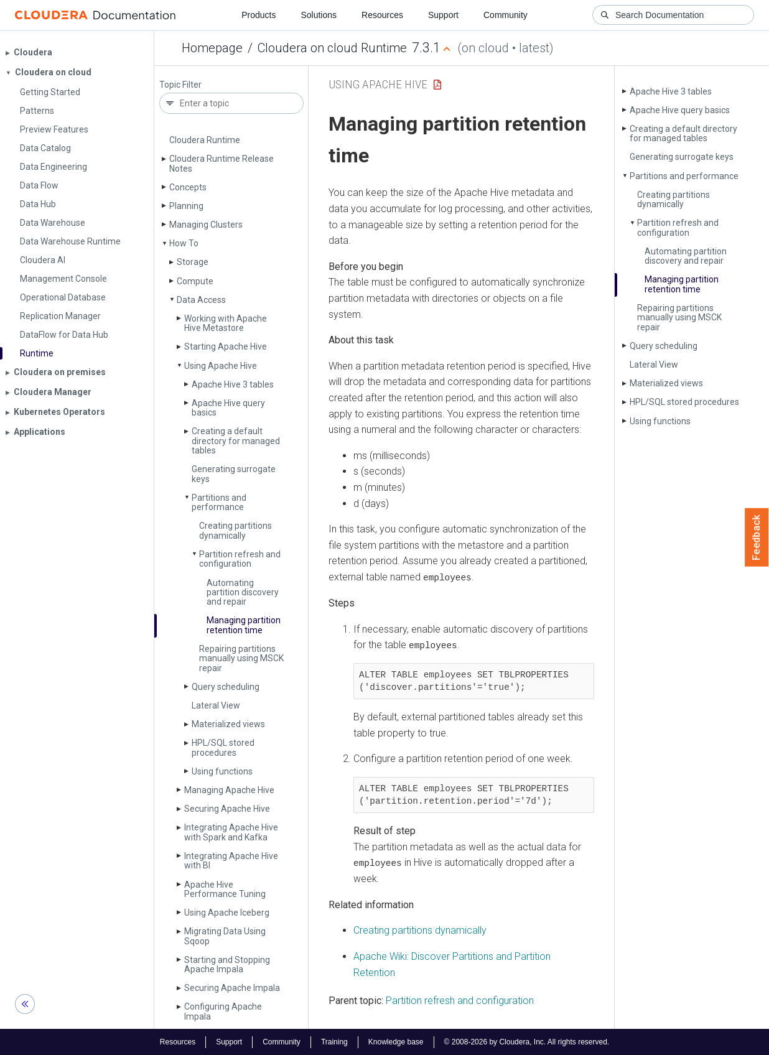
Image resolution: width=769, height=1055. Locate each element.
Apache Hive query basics (228, 407)
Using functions (222, 771)
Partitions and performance (219, 502)
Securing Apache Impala (232, 988)
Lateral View (216, 705)
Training (334, 1041)
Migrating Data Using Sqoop (225, 936)
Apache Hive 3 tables (233, 384)
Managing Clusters (206, 225)
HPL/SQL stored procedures (223, 747)
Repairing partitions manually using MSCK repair (241, 658)
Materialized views (228, 724)
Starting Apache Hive (225, 346)
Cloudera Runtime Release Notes (221, 163)
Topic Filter (180, 85)
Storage (192, 262)
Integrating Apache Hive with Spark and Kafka (231, 832)
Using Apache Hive (220, 366)
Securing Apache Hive (227, 809)
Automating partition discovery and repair (243, 592)
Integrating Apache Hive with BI (231, 860)
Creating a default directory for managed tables (236, 440)
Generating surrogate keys (234, 473)
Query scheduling (225, 687)
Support (443, 15)
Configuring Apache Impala (223, 1011)
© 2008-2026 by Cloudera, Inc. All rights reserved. (527, 1041)
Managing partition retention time (244, 624)
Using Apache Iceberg (226, 913)
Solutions (319, 15)
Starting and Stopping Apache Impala (227, 964)
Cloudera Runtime (204, 140)
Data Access (201, 300)
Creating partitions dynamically (235, 530)
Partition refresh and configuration (240, 559)
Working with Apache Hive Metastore (225, 323)
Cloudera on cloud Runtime (332, 47)
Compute (195, 281)
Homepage (212, 47)
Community (505, 15)
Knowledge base (396, 1041)
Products (258, 15)
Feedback (757, 537)
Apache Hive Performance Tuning (225, 889)
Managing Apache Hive (229, 790)
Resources (382, 15)
